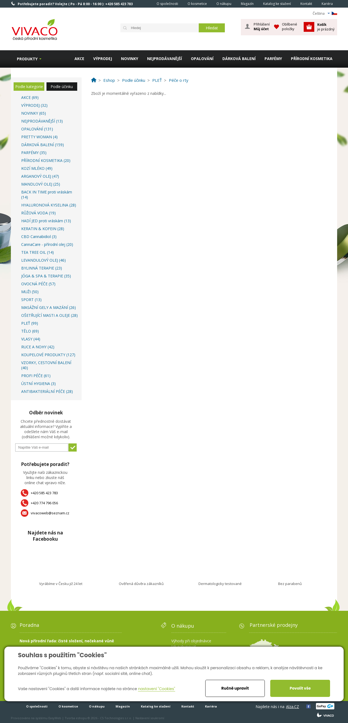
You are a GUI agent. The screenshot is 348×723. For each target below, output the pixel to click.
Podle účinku (62, 86)
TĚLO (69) (30, 331)
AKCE (79, 58)
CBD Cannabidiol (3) (39, 236)
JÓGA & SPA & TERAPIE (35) (46, 275)
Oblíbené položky (289, 26)
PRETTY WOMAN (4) (39, 136)
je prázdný (325, 26)
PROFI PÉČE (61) (36, 375)
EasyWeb (54, 718)
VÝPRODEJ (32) (34, 105)
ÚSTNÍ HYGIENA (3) (38, 383)
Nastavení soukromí (149, 718)
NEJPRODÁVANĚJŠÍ (164, 58)
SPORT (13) (31, 299)
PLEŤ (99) (29, 323)
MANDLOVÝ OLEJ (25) (40, 184)
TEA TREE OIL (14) (37, 252)
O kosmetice (197, 3)
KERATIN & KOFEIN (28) (42, 228)
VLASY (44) (30, 339)
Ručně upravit (235, 688)
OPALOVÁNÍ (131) (37, 129)
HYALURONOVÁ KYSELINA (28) (48, 205)
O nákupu (223, 3)
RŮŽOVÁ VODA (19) (38, 212)
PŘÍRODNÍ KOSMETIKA (312, 58)
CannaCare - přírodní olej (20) (47, 244)
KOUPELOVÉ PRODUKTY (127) (48, 354)
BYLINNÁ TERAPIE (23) (41, 268)
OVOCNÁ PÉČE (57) (38, 283)
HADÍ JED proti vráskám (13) (46, 220)
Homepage (144, 3)
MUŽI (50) (30, 291)
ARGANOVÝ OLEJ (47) (40, 176)
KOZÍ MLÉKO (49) (36, 168)
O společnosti (167, 3)
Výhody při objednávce (191, 640)
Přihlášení (262, 26)
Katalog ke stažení (277, 3)
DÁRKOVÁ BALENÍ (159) (42, 144)
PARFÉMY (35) (33, 152)
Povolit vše (300, 688)
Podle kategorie (29, 86)
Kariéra (327, 3)
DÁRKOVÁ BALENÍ (239, 58)
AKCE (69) (30, 97)
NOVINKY (129, 58)
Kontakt (306, 3)
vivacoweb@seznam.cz (50, 513)
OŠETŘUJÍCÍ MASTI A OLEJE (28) (49, 315)
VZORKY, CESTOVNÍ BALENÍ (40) (46, 365)
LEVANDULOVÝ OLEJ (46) (43, 260)
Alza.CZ (292, 706)
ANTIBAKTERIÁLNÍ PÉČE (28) (47, 391)
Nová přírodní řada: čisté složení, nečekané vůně (67, 640)
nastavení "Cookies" (156, 688)
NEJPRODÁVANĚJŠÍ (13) (42, 121)
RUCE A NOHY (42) (37, 346)
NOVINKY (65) (33, 113)
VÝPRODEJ (102, 58)
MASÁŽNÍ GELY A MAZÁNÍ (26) (48, 307)
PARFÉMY (273, 58)
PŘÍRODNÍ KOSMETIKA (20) (45, 160)
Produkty (27, 58)
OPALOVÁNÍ (202, 58)
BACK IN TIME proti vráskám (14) (46, 194)
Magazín (247, 3)
